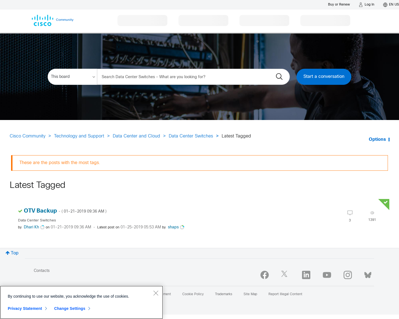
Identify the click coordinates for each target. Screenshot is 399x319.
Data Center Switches (191, 136)
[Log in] (366, 4)
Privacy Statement (25, 308)
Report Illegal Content (285, 294)
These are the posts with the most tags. (59, 163)
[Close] (155, 293)
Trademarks (223, 294)
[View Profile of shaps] (173, 227)
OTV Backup (65, 211)
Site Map (250, 294)
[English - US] (391, 4)
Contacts (42, 271)
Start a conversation (323, 77)
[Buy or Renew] (339, 4)
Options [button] (377, 139)
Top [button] (15, 253)
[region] (81, 302)
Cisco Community (27, 136)
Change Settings (69, 308)
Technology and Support (79, 136)
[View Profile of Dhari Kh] (31, 227)
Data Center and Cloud (136, 136)
